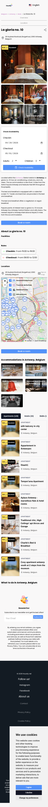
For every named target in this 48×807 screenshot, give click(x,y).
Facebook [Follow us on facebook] (25, 691)
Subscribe (38, 618)
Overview (24, 17)
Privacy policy (24, 713)
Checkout (8, 149)
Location (24, 23)
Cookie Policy (24, 722)
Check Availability (24, 168)
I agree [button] (28, 787)
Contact (24, 704)
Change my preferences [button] (28, 798)
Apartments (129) (11, 417)
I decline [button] (28, 793)
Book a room (24, 223)
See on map (42, 274)
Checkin (7, 137)
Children (29, 162)
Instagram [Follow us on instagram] (24, 686)
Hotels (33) (29, 417)
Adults (6, 162)
